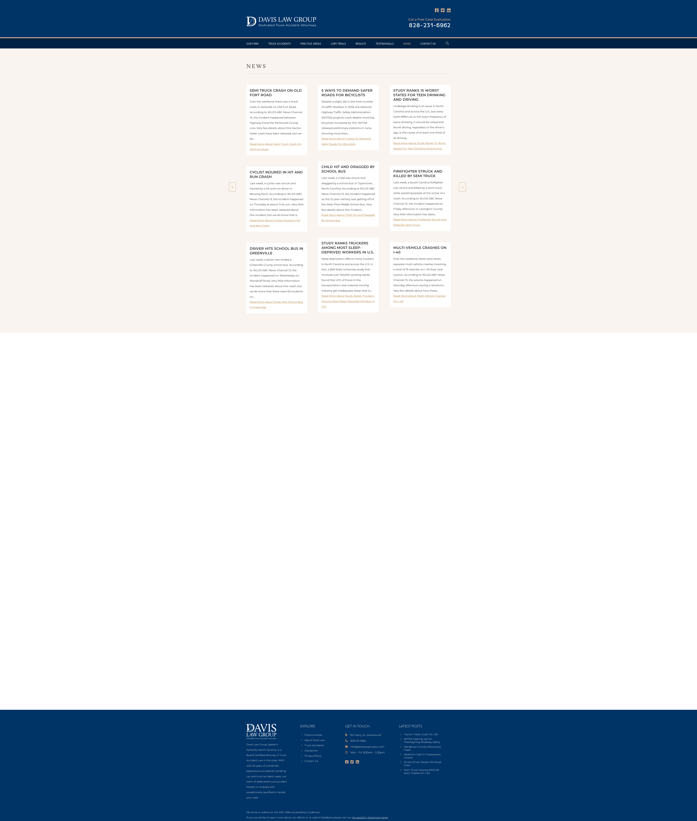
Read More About (348, 301)
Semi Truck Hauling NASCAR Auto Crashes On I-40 (421, 771)
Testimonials (385, 44)
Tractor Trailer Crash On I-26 (421, 734)
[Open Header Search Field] (447, 43)
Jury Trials (338, 44)
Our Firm (252, 44)
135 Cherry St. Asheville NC (366, 735)
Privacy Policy (313, 756)
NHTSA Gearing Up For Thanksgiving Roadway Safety (422, 740)
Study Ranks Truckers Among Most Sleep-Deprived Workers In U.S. (347, 247)
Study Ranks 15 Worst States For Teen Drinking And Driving (419, 95)
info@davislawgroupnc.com (367, 746)
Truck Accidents (279, 44)
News (407, 44)
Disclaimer (311, 750)
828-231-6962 (430, 25)
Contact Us (428, 44)
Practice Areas (310, 44)
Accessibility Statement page (370, 817)
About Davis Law (315, 740)
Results (361, 44)
